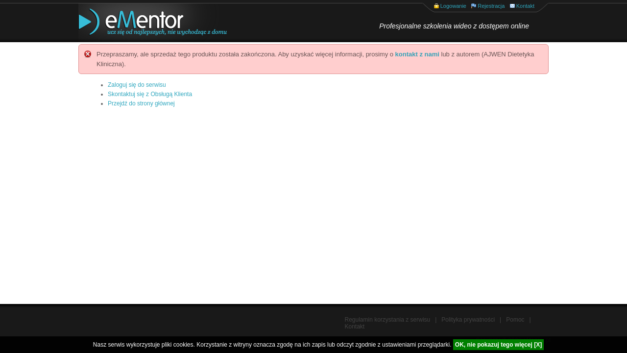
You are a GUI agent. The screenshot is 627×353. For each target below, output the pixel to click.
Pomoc (515, 319)
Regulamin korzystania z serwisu (388, 319)
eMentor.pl (144, 22)
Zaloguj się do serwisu (137, 84)
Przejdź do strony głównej (141, 103)
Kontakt (525, 6)
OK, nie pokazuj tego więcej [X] (498, 344)
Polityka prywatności (468, 319)
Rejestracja (491, 6)
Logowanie (453, 6)
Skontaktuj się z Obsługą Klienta (150, 94)
